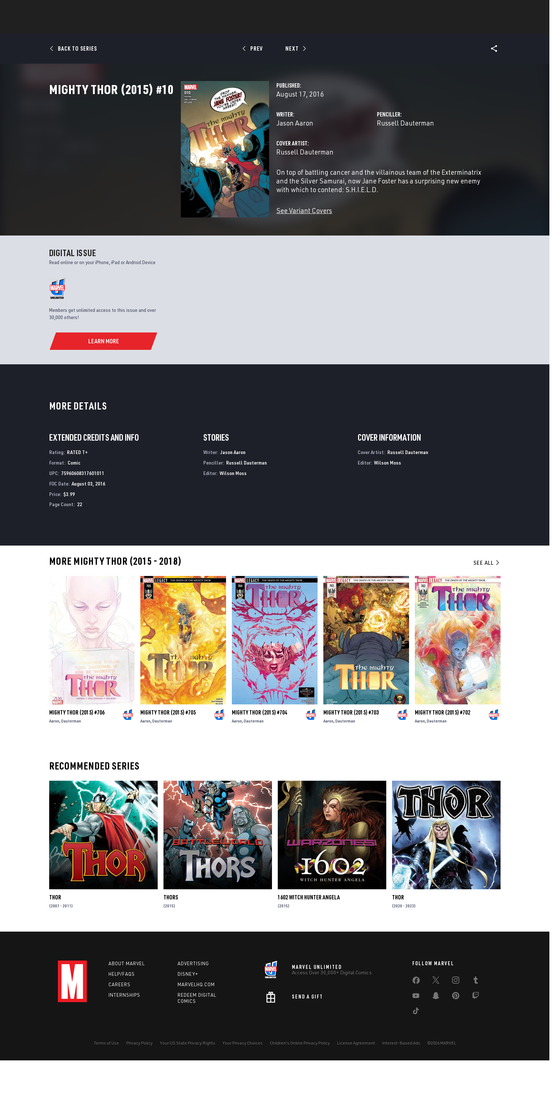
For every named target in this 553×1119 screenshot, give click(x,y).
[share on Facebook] (416, 1040)
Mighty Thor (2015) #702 (442, 771)
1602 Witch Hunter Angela (309, 955)
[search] (482, 9)
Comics (194, 25)
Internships (124, 1053)
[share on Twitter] (435, 1040)
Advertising (193, 1022)
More (382, 25)
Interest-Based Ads (401, 1101)
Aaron (54, 779)
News (167, 25)
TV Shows (324, 25)
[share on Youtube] (416, 1055)
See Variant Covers (212, 233)
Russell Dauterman (359, 155)
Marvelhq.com (196, 1043)
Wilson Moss (233, 532)
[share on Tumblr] (475, 1040)
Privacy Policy (139, 1101)
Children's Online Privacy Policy (300, 1101)
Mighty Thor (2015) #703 (351, 771)
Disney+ (188, 1032)
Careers (120, 1043)
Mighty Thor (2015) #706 (77, 771)
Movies (292, 25)
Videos (355, 25)
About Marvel (127, 1022)
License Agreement (356, 1101)
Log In (84, 9)
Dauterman (71, 779)
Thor (55, 955)
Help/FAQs (122, 1032)
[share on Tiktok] (416, 1071)
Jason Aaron (202, 155)
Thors (170, 955)
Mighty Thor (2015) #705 (168, 771)
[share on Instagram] (455, 1040)
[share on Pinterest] (455, 1055)
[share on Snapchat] (435, 1055)
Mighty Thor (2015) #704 (259, 771)
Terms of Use (106, 1101)
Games (264, 25)
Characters (230, 25)
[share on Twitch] (475, 1055)
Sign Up (107, 9)
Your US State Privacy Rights (187, 1101)
